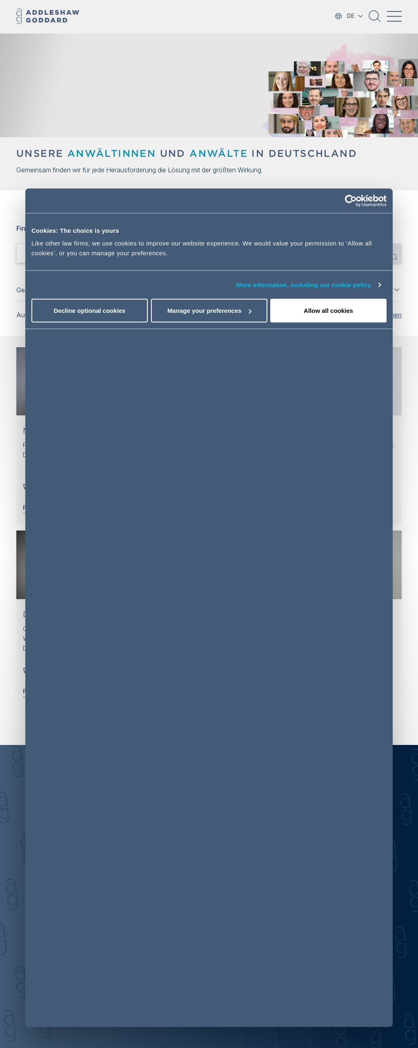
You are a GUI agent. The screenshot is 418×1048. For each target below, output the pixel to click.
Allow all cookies (328, 310)
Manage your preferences (209, 310)
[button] (374, 19)
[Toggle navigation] (394, 16)
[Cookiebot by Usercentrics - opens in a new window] (351, 200)
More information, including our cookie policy (303, 284)
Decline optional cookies (90, 310)
